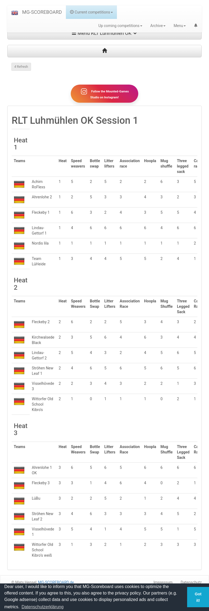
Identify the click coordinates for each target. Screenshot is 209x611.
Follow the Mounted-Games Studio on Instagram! (104, 93)
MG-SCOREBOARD (42, 12)
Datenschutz (191, 582)
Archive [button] (158, 26)
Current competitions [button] (91, 12)
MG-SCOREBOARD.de (56, 582)
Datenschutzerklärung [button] (43, 607)
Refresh (21, 67)
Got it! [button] (198, 597)
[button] (14, 12)
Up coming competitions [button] (120, 26)
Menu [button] (180, 26)
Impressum (163, 582)
